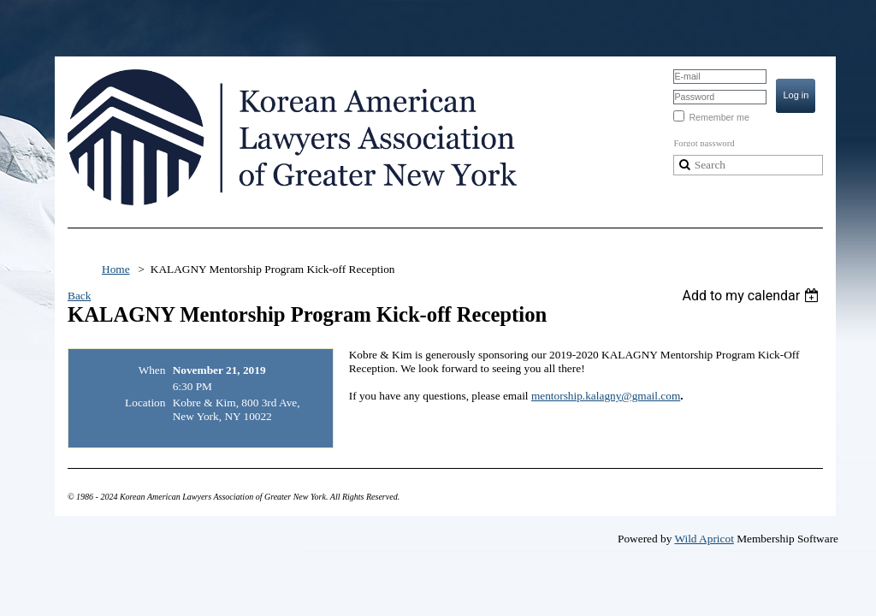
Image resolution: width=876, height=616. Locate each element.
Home (116, 269)
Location (145, 402)
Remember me (719, 117)
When (152, 370)
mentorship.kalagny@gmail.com (605, 395)
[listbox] (752, 295)
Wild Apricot (703, 538)
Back (79, 295)
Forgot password (703, 143)
